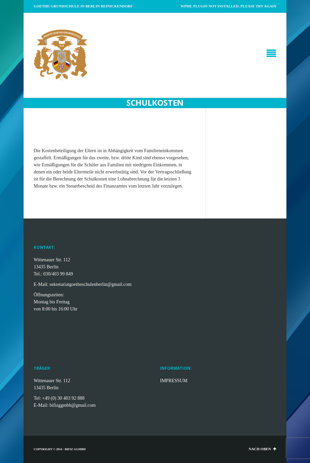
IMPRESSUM (173, 380)
